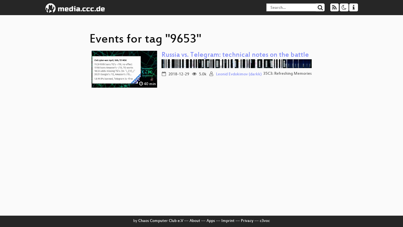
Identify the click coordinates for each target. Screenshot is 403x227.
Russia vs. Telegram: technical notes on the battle (235, 55)
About (195, 221)
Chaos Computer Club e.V (160, 221)
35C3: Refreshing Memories (287, 74)
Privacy (247, 221)
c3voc (265, 221)
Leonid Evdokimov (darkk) (239, 74)
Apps (211, 221)
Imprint (228, 221)
